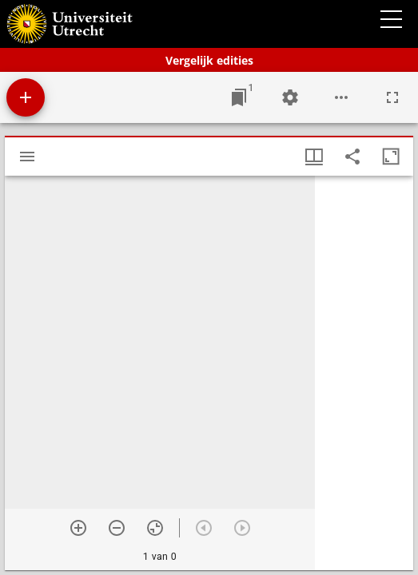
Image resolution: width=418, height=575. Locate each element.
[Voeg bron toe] (25, 97)
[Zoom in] (78, 528)
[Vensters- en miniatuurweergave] (314, 156)
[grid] (364, 373)
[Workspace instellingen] (290, 97)
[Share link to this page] (352, 156)
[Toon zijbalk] (27, 156)
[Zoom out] (117, 528)
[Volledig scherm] (392, 97)
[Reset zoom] (155, 528)
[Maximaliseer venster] (391, 156)
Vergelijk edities (209, 60)
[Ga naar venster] (239, 97)
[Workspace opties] (341, 97)
